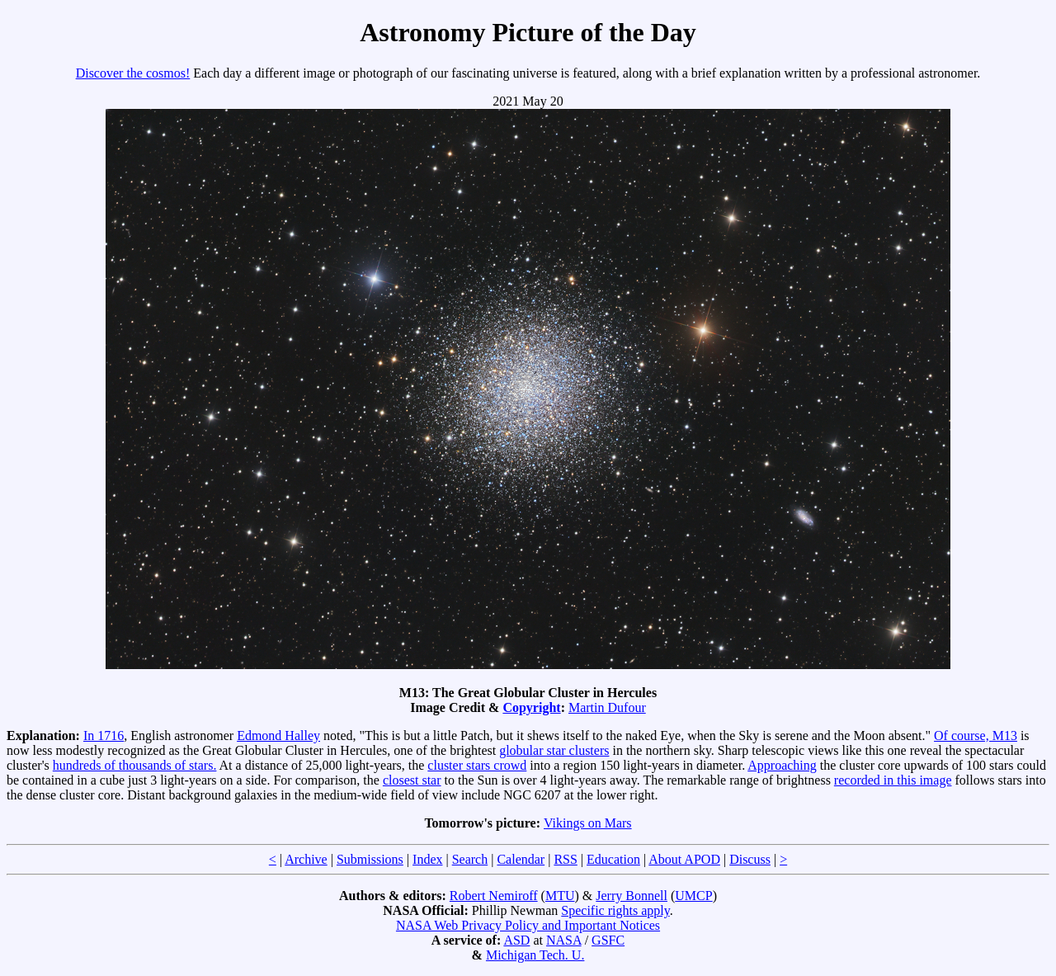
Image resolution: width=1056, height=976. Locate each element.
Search (470, 859)
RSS (565, 859)
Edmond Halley (278, 735)
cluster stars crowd (476, 765)
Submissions (370, 859)
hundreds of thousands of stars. (135, 765)
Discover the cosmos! (133, 73)
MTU (560, 896)
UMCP (693, 896)
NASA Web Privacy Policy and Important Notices (528, 925)
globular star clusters (554, 750)
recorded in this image (893, 780)
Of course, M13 (975, 735)
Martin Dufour (607, 707)
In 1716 (103, 735)
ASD (516, 940)
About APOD (684, 859)
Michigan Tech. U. (535, 955)
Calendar (520, 859)
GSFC (608, 940)
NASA (564, 940)
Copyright (531, 707)
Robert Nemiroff (494, 896)
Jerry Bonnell (631, 896)
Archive (306, 859)
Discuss (750, 859)
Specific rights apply (615, 910)
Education (613, 859)
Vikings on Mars (588, 823)
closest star (412, 780)
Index (427, 859)
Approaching (782, 765)
